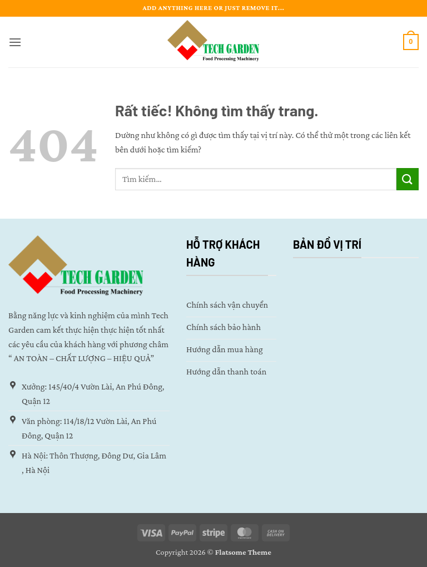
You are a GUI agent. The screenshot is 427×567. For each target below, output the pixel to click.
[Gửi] (407, 179)
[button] (15, 42)
